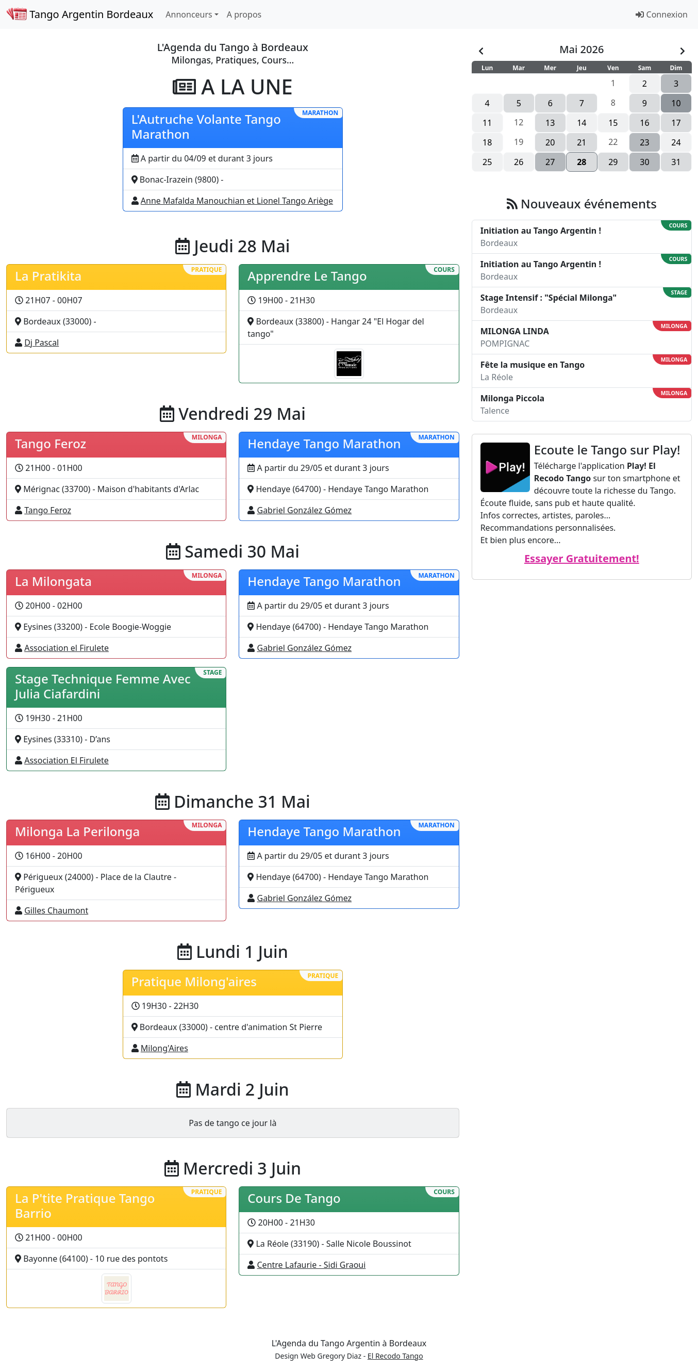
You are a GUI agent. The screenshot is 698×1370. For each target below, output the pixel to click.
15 (613, 122)
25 (487, 162)
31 (675, 162)
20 (550, 142)
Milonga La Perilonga (77, 831)
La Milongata (53, 581)
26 (518, 162)
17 (675, 122)
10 (675, 103)
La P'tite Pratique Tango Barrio (85, 1205)
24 (675, 142)
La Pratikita (48, 275)
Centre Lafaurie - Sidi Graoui (311, 1264)
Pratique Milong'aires (194, 981)
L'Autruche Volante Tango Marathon (206, 126)
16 (644, 122)
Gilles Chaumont (56, 910)
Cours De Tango (293, 1197)
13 (550, 122)
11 (487, 122)
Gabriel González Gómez (304, 510)
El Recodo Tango (395, 1356)
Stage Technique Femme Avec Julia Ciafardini (103, 686)
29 (613, 162)
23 (644, 142)
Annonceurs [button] (188, 14)
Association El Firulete (66, 760)
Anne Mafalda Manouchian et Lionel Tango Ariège (237, 200)
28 (581, 162)
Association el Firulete (66, 648)
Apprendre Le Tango (307, 275)
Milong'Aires (164, 1048)
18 (487, 142)
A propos (244, 14)
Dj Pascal (41, 342)
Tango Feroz (50, 443)
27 (550, 162)
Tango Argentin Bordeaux (79, 14)
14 (581, 122)
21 (581, 142)
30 (644, 162)
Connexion (662, 14)
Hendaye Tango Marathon (324, 443)
